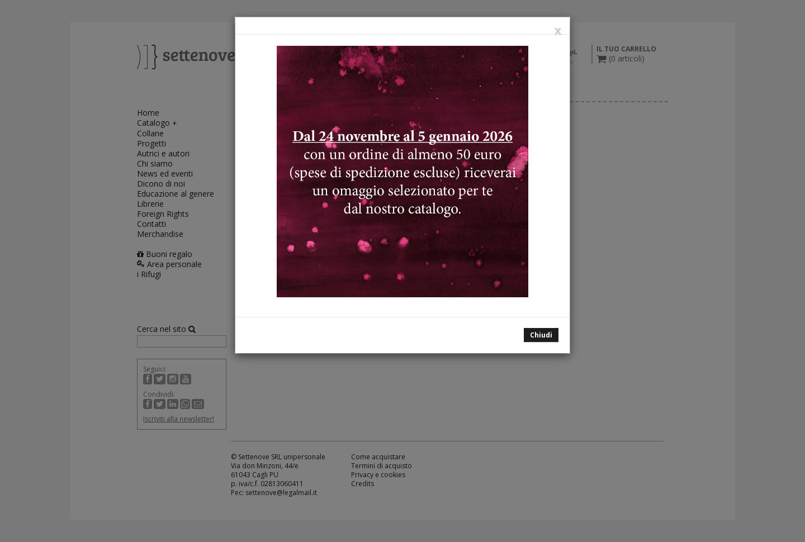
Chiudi (541, 335)
